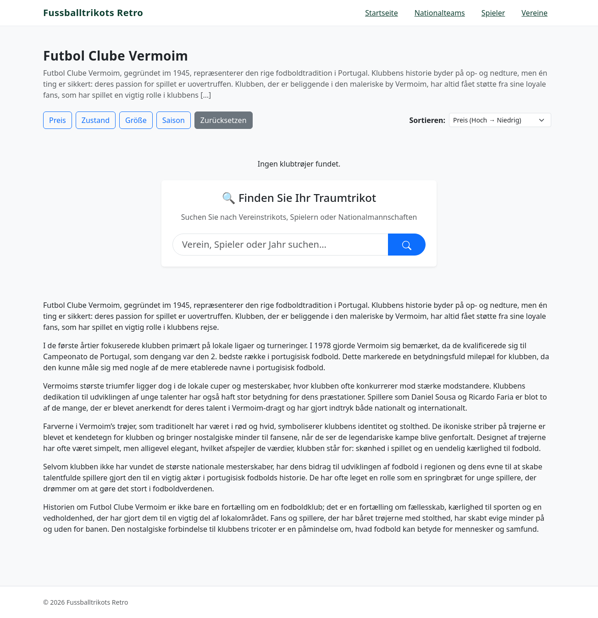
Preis (57, 120)
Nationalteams (440, 13)
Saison (173, 120)
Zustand (96, 120)
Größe (136, 120)
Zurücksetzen (223, 120)
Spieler (493, 13)
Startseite (381, 13)
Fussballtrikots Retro (93, 12)
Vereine (534, 13)
